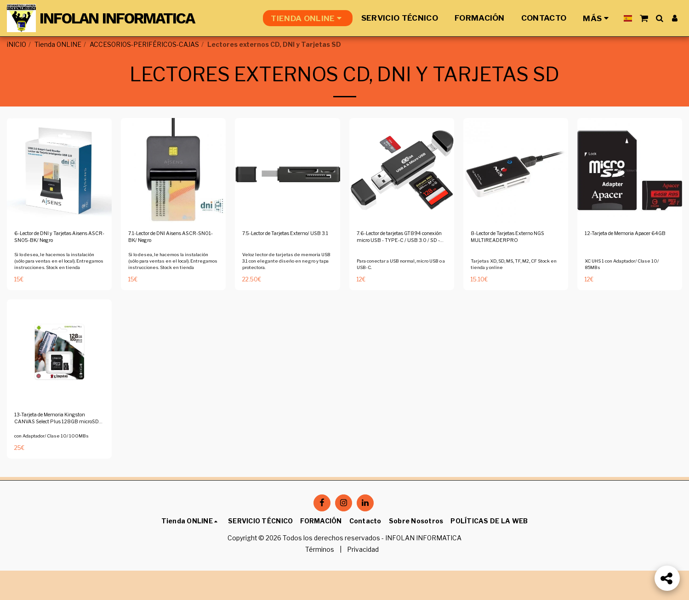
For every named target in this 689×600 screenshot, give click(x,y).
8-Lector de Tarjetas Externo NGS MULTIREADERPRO (515, 262)
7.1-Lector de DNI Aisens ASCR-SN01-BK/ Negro (166, 262)
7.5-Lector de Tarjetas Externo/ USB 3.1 (276, 262)
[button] (643, 18)
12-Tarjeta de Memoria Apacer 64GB (618, 262)
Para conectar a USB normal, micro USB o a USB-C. (398, 290)
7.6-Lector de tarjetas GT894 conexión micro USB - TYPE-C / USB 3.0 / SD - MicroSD (401, 263)
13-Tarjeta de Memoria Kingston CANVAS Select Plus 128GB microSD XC (52, 449)
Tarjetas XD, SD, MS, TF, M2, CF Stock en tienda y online (515, 290)
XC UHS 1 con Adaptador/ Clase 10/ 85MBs (626, 290)
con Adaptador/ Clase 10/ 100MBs (55, 468)
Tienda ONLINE (57, 44)
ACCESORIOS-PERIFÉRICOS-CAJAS (144, 44)
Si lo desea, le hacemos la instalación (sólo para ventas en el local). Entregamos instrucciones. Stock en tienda (58, 292)
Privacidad (363, 579)
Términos (319, 579)
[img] (59, 193)
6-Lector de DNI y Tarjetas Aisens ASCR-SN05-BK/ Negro (54, 263)
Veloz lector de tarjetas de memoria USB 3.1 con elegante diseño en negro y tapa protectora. (287, 288)
